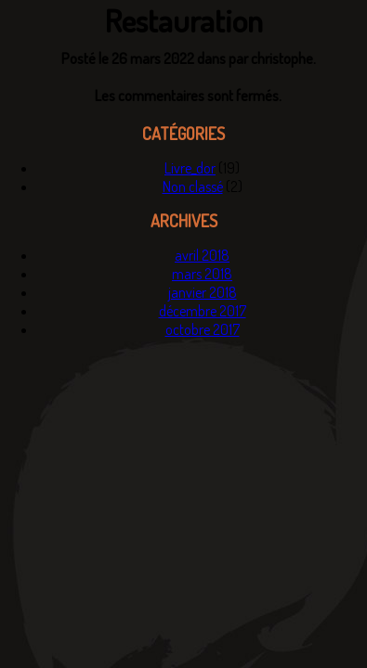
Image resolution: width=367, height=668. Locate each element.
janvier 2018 (202, 292)
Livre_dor (190, 168)
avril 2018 (202, 255)
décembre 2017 (202, 311)
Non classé (193, 186)
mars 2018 (202, 273)
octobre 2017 (202, 329)
